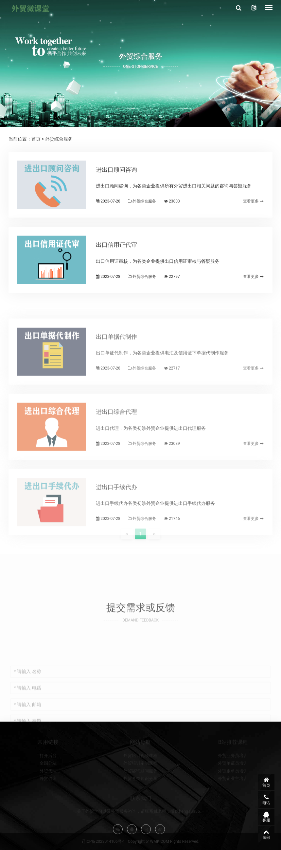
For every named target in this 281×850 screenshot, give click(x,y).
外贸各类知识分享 (140, 791)
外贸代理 (48, 784)
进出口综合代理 (116, 431)
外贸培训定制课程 (140, 776)
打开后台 (48, 768)
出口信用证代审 (116, 244)
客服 (266, 816)
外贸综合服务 (59, 139)
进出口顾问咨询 (116, 169)
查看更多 (253, 201)
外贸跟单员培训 (233, 784)
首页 (36, 139)
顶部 (266, 834)
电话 (266, 799)
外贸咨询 (48, 791)
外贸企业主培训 (233, 791)
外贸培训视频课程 (140, 768)
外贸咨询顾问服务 (140, 784)
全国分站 (48, 776)
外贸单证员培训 (233, 776)
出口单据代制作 (116, 356)
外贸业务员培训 (233, 768)
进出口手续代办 (116, 507)
